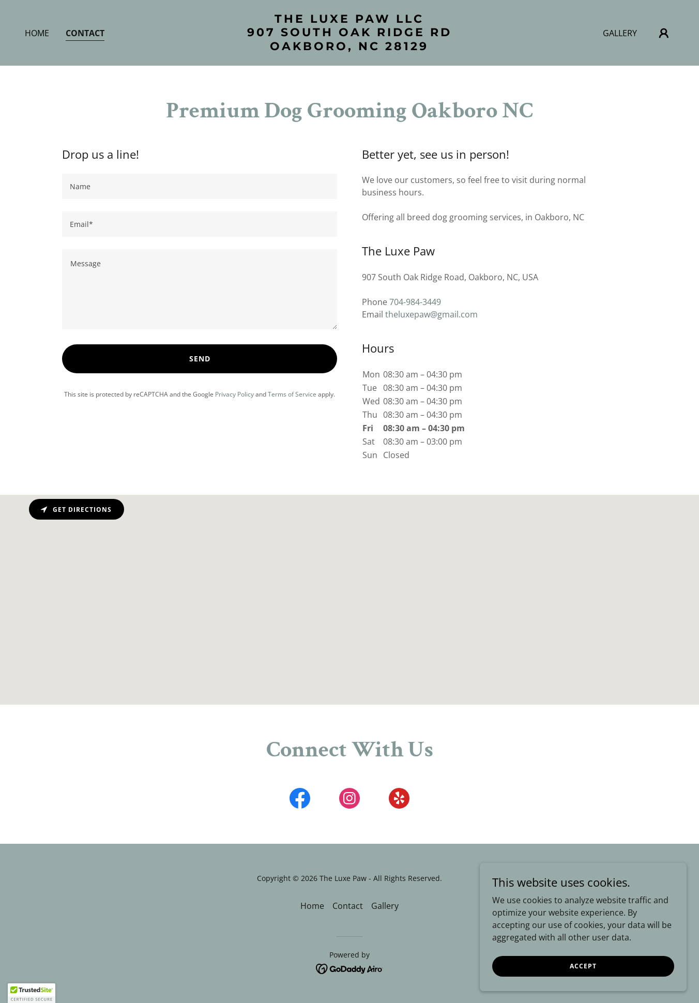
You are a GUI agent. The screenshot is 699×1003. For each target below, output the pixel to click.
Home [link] (37, 33)
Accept (583, 966)
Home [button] (312, 905)
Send (199, 358)
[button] (664, 33)
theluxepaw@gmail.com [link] (431, 314)
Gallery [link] (620, 33)
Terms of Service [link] (292, 394)
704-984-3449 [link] (415, 302)
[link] (349, 47)
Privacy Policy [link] (234, 394)
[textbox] (199, 186)
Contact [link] (85, 33)
